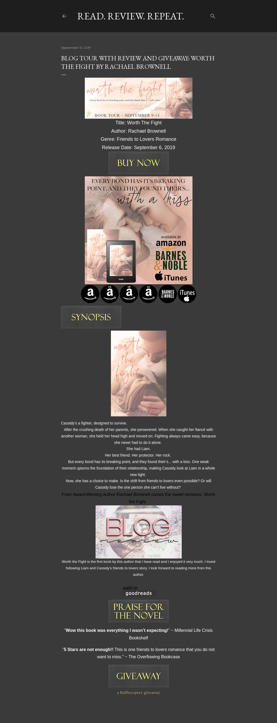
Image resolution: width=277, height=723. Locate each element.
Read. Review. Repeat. (130, 16)
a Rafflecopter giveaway (138, 692)
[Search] (213, 15)
